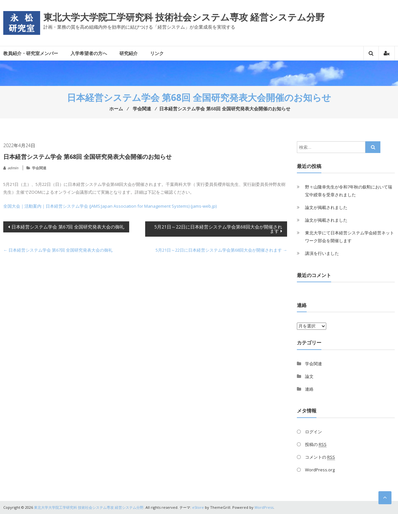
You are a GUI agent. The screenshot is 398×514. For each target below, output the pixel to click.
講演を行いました (322, 253)
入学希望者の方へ (88, 53)
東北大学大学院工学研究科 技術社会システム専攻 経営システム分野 (184, 17)
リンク (157, 53)
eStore (198, 507)
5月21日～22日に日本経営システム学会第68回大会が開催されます (218, 229)
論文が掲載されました (326, 207)
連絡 (309, 389)
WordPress (263, 507)
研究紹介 (128, 53)
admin (13, 167)
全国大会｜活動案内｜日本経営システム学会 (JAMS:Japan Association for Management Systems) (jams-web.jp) (110, 206)
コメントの (320, 457)
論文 (309, 376)
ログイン (313, 432)
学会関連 (39, 167)
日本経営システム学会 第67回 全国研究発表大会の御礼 (67, 227)
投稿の (316, 444)
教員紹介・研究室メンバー (30, 53)
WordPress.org (320, 470)
